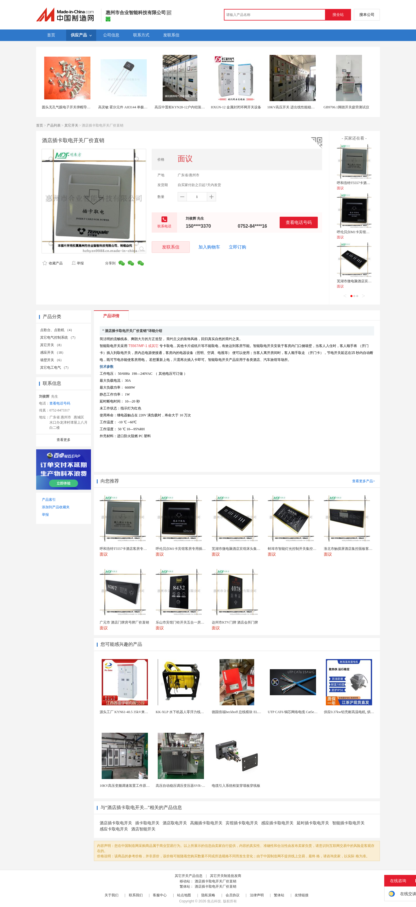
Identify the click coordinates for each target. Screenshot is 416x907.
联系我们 (136, 895)
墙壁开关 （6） (52, 360)
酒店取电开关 (175, 823)
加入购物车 (209, 247)
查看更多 (63, 440)
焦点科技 (214, 901)
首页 (39, 125)
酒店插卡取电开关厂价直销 (215, 881)
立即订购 (237, 247)
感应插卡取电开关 (277, 823)
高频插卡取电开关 (206, 823)
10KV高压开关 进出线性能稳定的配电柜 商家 (301, 107)
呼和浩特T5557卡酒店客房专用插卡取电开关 (371, 183)
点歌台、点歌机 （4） (57, 330)
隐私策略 (208, 895)
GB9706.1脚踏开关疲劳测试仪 (346, 107)
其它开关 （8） (52, 345)
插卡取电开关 (147, 823)
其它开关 (71, 125)
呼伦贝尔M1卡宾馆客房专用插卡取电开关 (369, 232)
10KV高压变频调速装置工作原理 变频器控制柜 (135, 786)
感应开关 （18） (52, 352)
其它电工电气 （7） (55, 368)
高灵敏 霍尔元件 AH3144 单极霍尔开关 (128, 107)
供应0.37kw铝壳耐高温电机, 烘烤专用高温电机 (359, 712)
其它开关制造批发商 (225, 876)
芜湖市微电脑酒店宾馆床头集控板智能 (366, 281)
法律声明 (257, 895)
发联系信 (170, 246)
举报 (77, 263)
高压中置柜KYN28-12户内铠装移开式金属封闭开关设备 (197, 107)
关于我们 (111, 895)
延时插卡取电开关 (313, 823)
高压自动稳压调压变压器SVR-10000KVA (187, 786)
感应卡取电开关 (114, 829)
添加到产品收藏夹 (56, 507)
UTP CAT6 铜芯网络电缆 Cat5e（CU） (297, 712)
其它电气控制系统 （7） (58, 337)
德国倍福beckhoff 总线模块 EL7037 (238, 712)
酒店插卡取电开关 (116, 823)
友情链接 (302, 895)
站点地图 (184, 895)
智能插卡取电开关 (348, 823)
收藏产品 (52, 263)
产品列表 (54, 125)
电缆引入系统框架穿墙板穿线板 (236, 786)
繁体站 (279, 895)
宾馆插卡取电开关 (242, 823)
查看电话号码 (299, 222)
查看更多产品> (363, 481)
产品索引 (49, 500)
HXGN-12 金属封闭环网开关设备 (236, 107)
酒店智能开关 (143, 829)
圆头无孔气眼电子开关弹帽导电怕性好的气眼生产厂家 (83, 107)
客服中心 (160, 895)
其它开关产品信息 (189, 876)
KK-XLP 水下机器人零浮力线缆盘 (181, 712)
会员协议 (232, 895)
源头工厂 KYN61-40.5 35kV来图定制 (127, 712)
